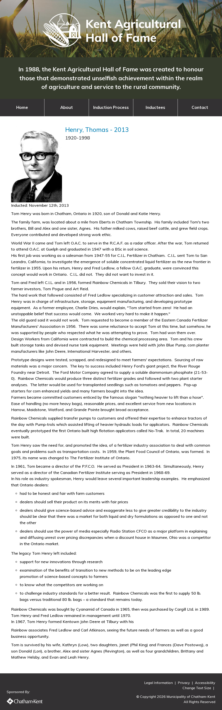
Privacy (184, 682)
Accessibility (205, 682)
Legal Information (159, 682)
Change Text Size (197, 688)
